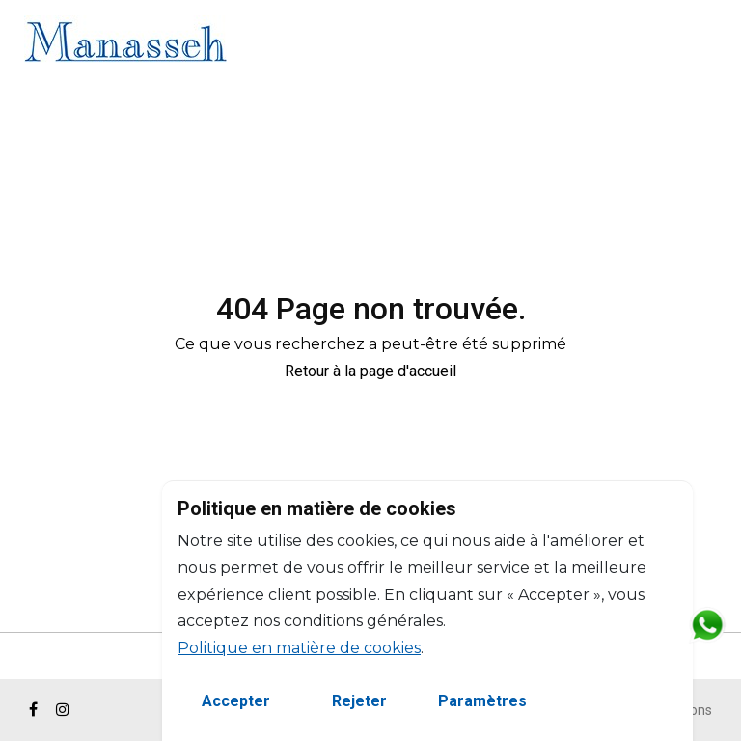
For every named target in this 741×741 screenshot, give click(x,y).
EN (673, 45)
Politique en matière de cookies (299, 648)
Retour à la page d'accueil (370, 371)
